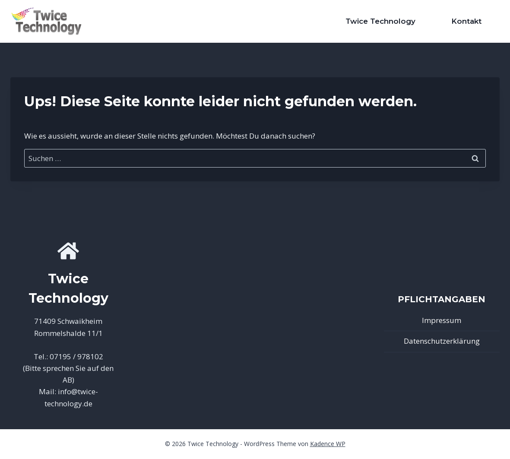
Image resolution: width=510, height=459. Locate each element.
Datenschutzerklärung (442, 341)
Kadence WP (327, 444)
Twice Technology (380, 21)
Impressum (441, 320)
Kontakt (466, 21)
